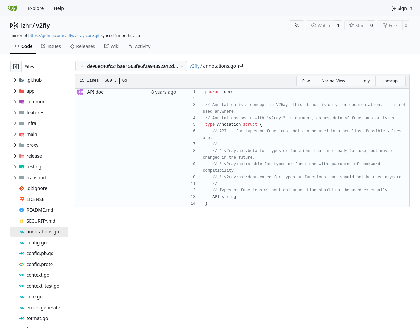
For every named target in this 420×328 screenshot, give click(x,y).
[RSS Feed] (296, 25)
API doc (95, 92)
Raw (306, 81)
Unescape (390, 81)
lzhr (26, 25)
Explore (36, 8)
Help (59, 8)
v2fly (43, 25)
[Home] (12, 8)
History (363, 81)
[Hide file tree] (16, 66)
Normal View (333, 81)
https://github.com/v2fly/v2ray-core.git (64, 35)
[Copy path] (240, 66)
